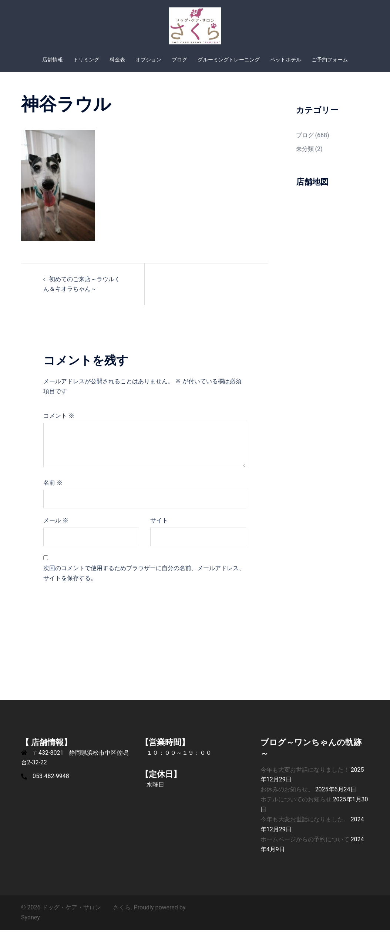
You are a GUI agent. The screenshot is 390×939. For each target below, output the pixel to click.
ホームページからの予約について (304, 848)
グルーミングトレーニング (229, 60)
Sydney (30, 926)
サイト (159, 529)
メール (55, 529)
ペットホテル (285, 60)
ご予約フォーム (330, 60)
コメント (58, 424)
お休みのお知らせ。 (287, 798)
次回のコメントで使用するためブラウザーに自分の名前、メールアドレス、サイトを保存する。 (144, 581)
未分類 (305, 157)
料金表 (117, 60)
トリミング (86, 60)
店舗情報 (52, 60)
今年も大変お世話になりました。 (304, 828)
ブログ (179, 60)
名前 (53, 491)
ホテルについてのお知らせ (296, 808)
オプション (148, 60)
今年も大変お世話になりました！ (304, 778)
